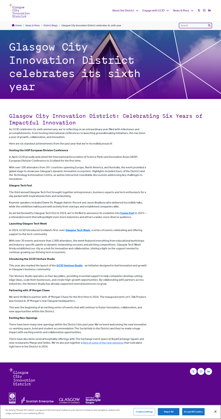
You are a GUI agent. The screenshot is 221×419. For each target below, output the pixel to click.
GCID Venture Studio (69, 265)
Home (17, 25)
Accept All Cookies (193, 411)
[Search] (195, 25)
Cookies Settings (144, 411)
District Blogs (51, 25)
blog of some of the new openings (103, 342)
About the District (123, 10)
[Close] (215, 411)
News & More (181, 10)
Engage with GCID (153, 10)
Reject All (168, 411)
